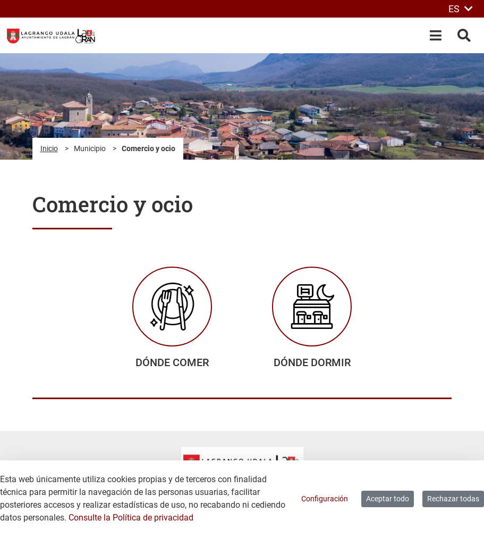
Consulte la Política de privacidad (131, 518)
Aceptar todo (387, 498)
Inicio (49, 148)
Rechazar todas (453, 498)
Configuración (324, 498)
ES (460, 8)
